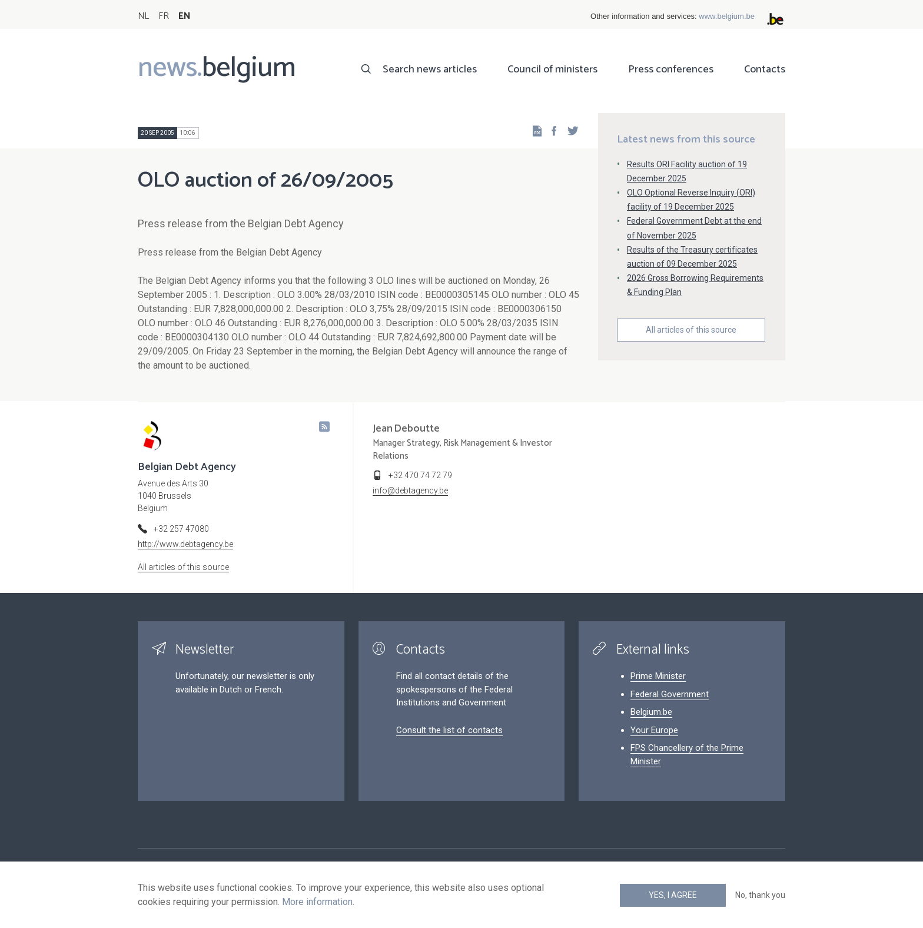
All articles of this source (691, 329)
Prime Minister (658, 676)
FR (163, 16)
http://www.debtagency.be (185, 544)
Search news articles (430, 69)
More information (317, 901)
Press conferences (670, 69)
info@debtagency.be (410, 490)
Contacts (764, 69)
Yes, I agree (673, 895)
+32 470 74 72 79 (420, 475)
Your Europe (654, 730)
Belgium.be (651, 712)
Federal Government (669, 694)
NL (143, 16)
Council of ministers (552, 69)
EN (184, 16)
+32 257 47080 (181, 528)
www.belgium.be (727, 16)
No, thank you (760, 895)
